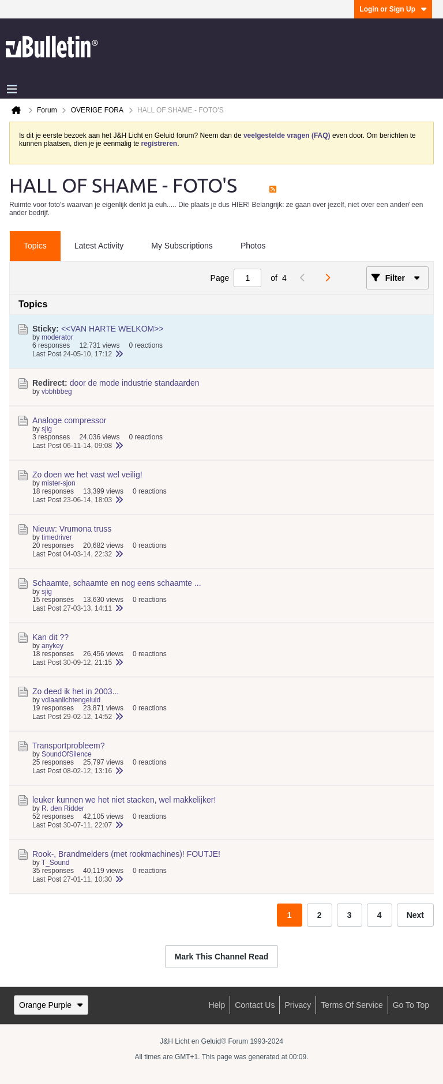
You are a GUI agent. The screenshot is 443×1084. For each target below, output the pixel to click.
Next (415, 915)
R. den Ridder (63, 808)
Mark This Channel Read (222, 956)
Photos (253, 245)
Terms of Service (351, 1005)
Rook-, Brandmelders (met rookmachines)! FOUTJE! (126, 854)
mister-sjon (59, 483)
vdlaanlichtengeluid (71, 700)
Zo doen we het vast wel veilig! (87, 474)
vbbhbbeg (57, 391)
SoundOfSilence (67, 754)
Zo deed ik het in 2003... (75, 691)
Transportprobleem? (68, 745)
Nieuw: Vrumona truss (71, 528)
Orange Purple (51, 1005)
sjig (47, 429)
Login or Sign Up (393, 9)
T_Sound (56, 863)
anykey (52, 646)
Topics (35, 245)
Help (216, 1005)
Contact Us (255, 1005)
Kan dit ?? (50, 637)
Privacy (297, 1005)
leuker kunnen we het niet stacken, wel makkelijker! (124, 799)
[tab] (35, 246)
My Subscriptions (182, 245)
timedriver (57, 537)
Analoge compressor (69, 420)
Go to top (411, 1005)
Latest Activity (99, 245)
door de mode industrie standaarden (135, 382)
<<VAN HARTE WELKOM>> (112, 328)
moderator (57, 337)
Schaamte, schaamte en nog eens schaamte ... (116, 583)
